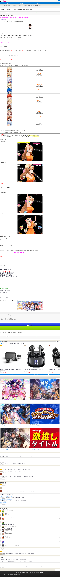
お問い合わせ (18, 572)
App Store (30, 324)
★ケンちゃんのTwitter (3, 295)
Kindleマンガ (11, 343)
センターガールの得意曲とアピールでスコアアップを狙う (9, 276)
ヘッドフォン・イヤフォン (4, 343)
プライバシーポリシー (29, 572)
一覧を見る (58, 341)
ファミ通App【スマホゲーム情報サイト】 (8, 5)
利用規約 (21, 572)
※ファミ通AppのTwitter (3, 292)
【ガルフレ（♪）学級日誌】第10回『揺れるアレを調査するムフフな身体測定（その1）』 (30, 5)
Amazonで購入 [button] (12, 374)
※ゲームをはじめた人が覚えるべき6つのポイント (7, 272)
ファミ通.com (37, 572)
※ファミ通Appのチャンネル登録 (5, 290)
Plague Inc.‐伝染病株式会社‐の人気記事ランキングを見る (6, 499)
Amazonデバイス (16, 343)
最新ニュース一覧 (16, 5)
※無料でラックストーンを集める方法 (5, 274)
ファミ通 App (3, 1)
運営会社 (24, 572)
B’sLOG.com (41, 572)
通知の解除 (33, 572)
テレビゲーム (22, 343)
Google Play (30, 328)
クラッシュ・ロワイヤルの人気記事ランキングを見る (6, 496)
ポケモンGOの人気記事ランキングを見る (5, 502)
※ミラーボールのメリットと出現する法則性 (6, 273)
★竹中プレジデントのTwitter (4, 297)
